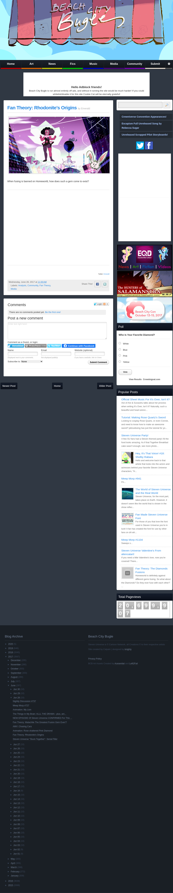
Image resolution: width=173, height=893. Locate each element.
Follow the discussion (106, 304)
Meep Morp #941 (131, 478)
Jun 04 (16, 841)
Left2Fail (133, 663)
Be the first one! (53, 312)
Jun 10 (16, 816)
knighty (128, 649)
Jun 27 (16, 744)
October (15, 668)
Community (134, 63)
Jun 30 (16, 689)
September (16, 673)
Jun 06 (16, 832)
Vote (125, 372)
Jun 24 (16, 757)
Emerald (106, 274)
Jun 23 (16, 761)
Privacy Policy (95, 659)
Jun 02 (16, 849)
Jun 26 (16, 748)
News (52, 63)
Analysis (22, 285)
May (13, 859)
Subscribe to (25, 361)
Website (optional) (84, 350)
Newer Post (8, 386)
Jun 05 (16, 837)
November (16, 664)
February (15, 871)
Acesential (120, 663)
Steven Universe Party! (134, 435)
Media (114, 63)
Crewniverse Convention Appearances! (144, 116)
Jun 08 (16, 824)
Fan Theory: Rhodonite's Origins (42, 107)
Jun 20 (16, 774)
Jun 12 (16, 807)
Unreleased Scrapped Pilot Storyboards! (145, 134)
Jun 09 (16, 820)
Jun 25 (16, 753)
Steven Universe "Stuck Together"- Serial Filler (35, 739)
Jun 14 (16, 799)
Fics (72, 63)
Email (44, 350)
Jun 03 (16, 845)
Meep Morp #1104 (132, 539)
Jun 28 (16, 697)
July (13, 681)
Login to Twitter (54, 346)
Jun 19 (16, 778)
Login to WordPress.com (36, 346)
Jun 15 (16, 795)
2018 (10, 652)
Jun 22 (16, 765)
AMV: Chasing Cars (22, 726)
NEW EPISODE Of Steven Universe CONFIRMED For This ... (42, 718)
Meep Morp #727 (21, 705)
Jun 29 (16, 693)
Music (93, 63)
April (13, 863)
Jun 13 (16, 803)
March (14, 867)
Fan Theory (45, 285)
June (13, 685)
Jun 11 (16, 811)
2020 (10, 644)
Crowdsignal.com (151, 379)
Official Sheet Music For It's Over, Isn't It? (145, 399)
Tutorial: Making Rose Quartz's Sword (143, 417)
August (14, 677)
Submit (155, 63)
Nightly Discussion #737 (24, 701)
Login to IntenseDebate (16, 346)
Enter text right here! (57, 330)
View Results (135, 379)
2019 (10, 648)
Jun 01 (16, 854)
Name (11, 350)
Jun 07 (16, 828)
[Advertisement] (44, 78)
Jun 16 (16, 790)
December (16, 660)
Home (11, 63)
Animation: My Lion (22, 709)
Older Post (105, 386)
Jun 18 (16, 782)
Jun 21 (16, 769)
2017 (10, 656)
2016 (10, 881)
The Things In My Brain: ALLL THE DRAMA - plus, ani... (39, 714)
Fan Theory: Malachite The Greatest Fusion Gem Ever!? (40, 722)
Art (31, 63)
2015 (10, 885)
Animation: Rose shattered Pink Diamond (32, 731)
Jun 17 (16, 786)
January (15, 875)
